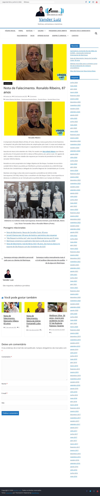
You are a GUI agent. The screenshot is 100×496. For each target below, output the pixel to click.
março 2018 (74, 405)
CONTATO (75, 35)
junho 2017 (74, 434)
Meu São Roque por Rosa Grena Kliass (83, 71)
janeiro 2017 (74, 450)
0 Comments (32, 96)
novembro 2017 (75, 418)
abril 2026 (73, 89)
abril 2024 (73, 167)
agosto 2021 (74, 271)
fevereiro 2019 (75, 369)
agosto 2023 (74, 193)
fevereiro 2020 (75, 330)
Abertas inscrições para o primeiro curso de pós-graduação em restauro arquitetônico (83, 66)
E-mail (4, 393)
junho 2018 (74, 395)
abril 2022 (73, 245)
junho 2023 (74, 200)
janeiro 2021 (74, 294)
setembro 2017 (75, 424)
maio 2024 (73, 164)
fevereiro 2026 (75, 95)
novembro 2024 (75, 144)
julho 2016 (73, 470)
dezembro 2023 (75, 180)
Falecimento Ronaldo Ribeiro (29, 99)
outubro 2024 (74, 148)
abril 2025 (73, 128)
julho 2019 (73, 353)
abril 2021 (73, 284)
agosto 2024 (74, 154)
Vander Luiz (50, 19)
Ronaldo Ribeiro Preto (54, 99)
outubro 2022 (74, 226)
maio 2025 (73, 125)
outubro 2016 (74, 460)
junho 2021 (74, 278)
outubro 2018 (74, 382)
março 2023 (74, 209)
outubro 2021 (74, 265)
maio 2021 (73, 281)
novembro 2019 (75, 340)
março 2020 (74, 327)
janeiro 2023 (74, 216)
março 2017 (74, 444)
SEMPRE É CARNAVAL (59, 35)
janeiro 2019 (74, 372)
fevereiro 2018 (75, 408)
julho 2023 (73, 196)
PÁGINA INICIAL (10, 31)
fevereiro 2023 (75, 213)
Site (3, 403)
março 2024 (74, 170)
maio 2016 (73, 476)
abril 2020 (73, 323)
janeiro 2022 (74, 255)
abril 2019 (73, 362)
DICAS (32, 35)
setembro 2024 (75, 151)
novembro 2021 (75, 262)
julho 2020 (73, 314)
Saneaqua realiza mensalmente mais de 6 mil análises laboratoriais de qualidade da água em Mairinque (51, 260)
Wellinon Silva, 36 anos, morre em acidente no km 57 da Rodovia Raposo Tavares (57, 320)
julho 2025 (73, 118)
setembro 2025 (75, 112)
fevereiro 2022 (75, 252)
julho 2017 (73, 431)
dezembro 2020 (75, 297)
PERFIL (21, 31)
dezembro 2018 (75, 375)
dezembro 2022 (75, 219)
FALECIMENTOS (22, 35)
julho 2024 (73, 157)
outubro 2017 (74, 421)
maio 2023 (73, 203)
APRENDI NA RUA (43, 35)
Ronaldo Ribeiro (42, 99)
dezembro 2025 (75, 102)
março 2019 (74, 366)
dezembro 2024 (75, 141)
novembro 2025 (75, 105)
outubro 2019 (74, 343)
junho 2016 (74, 473)
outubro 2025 (74, 108)
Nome (5, 384)
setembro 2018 (75, 385)
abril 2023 (73, 206)
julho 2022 (73, 235)
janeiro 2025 (74, 138)
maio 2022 (73, 242)
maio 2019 (73, 359)
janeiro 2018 (74, 411)
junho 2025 (74, 122)
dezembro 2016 (75, 454)
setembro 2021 (75, 268)
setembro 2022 (75, 229)
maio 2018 (73, 398)
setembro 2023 (75, 190)
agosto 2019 (74, 349)
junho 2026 (74, 82)
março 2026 (74, 92)
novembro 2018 (75, 379)
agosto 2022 (74, 232)
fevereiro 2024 (75, 174)
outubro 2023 (74, 187)
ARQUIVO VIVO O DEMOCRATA (80, 31)
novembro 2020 (75, 301)
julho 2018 (73, 392)
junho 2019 (74, 356)
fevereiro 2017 (75, 447)
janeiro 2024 (74, 177)
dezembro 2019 (75, 336)
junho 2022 (74, 239)
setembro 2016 (75, 463)
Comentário (7, 357)
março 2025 (74, 131)
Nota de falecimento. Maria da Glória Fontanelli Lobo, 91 (33, 320)
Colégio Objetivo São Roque (12, 99)
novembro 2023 (75, 183)
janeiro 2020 (74, 333)
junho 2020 (74, 317)
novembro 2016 (75, 457)
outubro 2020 (74, 304)
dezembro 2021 (75, 258)
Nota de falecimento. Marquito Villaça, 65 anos (11, 319)
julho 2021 (73, 275)
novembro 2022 (75, 222)
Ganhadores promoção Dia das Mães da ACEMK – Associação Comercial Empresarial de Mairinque (83, 53)
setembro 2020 (75, 307)
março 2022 (74, 248)
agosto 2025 (74, 115)
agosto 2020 (74, 310)
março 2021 (74, 288)
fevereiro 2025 (75, 135)
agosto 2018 (74, 388)
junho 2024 (74, 161)
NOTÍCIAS (29, 31)
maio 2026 (73, 86)
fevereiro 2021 (75, 291)
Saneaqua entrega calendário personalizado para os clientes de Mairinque (17, 258)
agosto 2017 (74, 428)
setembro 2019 (75, 346)
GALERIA (40, 31)
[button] (34, 30)
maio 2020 (73, 320)
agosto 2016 (74, 467)
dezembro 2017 (75, 415)
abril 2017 (73, 441)
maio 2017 (73, 437)
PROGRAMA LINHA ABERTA (58, 31)
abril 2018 (73, 401)
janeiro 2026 (74, 99)
